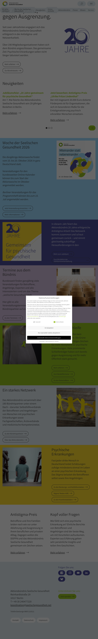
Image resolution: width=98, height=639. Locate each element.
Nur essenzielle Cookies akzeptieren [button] (49, 333)
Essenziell (36, 322)
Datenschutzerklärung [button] (50, 341)
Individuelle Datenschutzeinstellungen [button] (49, 338)
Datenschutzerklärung (32, 316)
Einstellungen (62, 316)
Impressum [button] (56, 341)
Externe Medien (59, 322)
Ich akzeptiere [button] (49, 328)
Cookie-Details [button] (42, 341)
